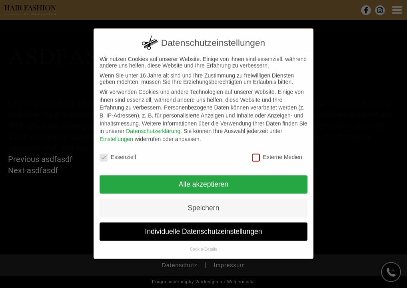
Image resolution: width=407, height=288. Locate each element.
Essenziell (118, 150)
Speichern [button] (203, 202)
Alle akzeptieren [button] (204, 178)
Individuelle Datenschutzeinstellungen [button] (203, 225)
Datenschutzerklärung (153, 124)
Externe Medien (277, 150)
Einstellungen (116, 132)
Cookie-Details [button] (203, 242)
